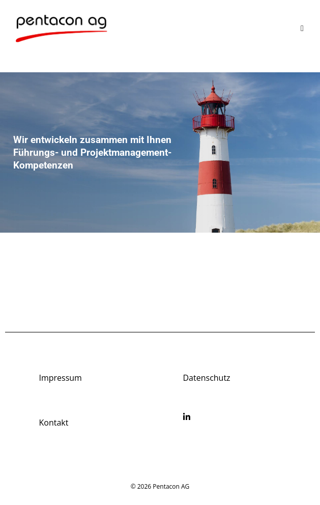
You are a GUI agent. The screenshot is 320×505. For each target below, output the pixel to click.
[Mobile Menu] (302, 28)
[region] (160, 152)
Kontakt (53, 422)
